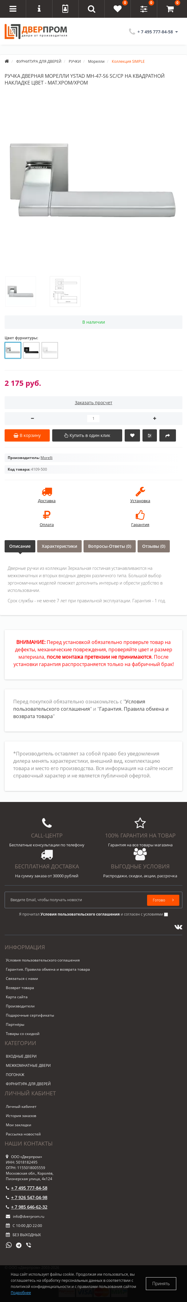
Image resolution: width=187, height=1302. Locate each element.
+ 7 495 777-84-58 (26, 1188)
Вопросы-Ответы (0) (109, 546)
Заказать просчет (93, 402)
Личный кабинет (21, 1106)
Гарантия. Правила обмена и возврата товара (48, 969)
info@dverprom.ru (25, 1216)
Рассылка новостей (23, 1134)
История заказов (21, 1115)
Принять (161, 1283)
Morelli (47, 457)
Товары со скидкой (23, 1033)
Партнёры (15, 1024)
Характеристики (59, 546)
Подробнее (21, 1292)
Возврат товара (20, 987)
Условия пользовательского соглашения (43, 960)
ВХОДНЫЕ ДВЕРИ (21, 1056)
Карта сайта (17, 996)
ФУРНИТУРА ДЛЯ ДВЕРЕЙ (28, 1083)
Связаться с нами (22, 978)
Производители (20, 1006)
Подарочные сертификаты (30, 1015)
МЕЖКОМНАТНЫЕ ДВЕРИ (28, 1065)
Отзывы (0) (153, 546)
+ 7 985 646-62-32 (26, 1207)
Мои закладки (18, 1124)
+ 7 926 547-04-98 (26, 1197)
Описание (20, 546)
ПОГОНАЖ (15, 1074)
